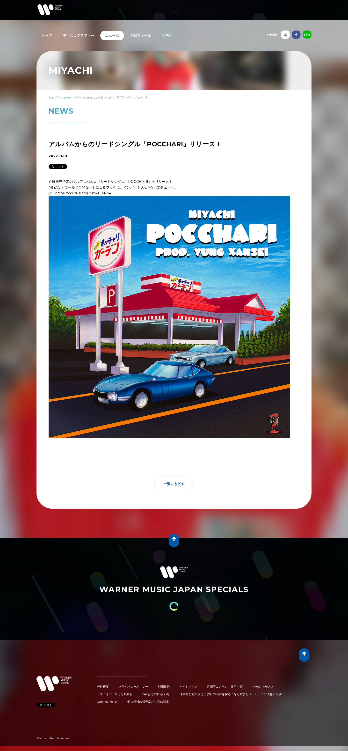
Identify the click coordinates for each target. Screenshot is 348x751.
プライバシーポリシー (133, 686)
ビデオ (167, 35)
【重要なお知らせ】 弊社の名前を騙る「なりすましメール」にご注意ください (232, 694)
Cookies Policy (107, 701)
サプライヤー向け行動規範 (115, 694)
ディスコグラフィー (78, 35)
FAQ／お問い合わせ (156, 694)
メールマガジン (262, 686)
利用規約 (164, 686)
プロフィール (140, 35)
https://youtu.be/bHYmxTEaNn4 (169, 196)
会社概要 (103, 686)
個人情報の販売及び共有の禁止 (148, 701)
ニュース (112, 35)
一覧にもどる (174, 484)
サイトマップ (188, 686)
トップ (46, 35)
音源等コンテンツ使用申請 (225, 686)
